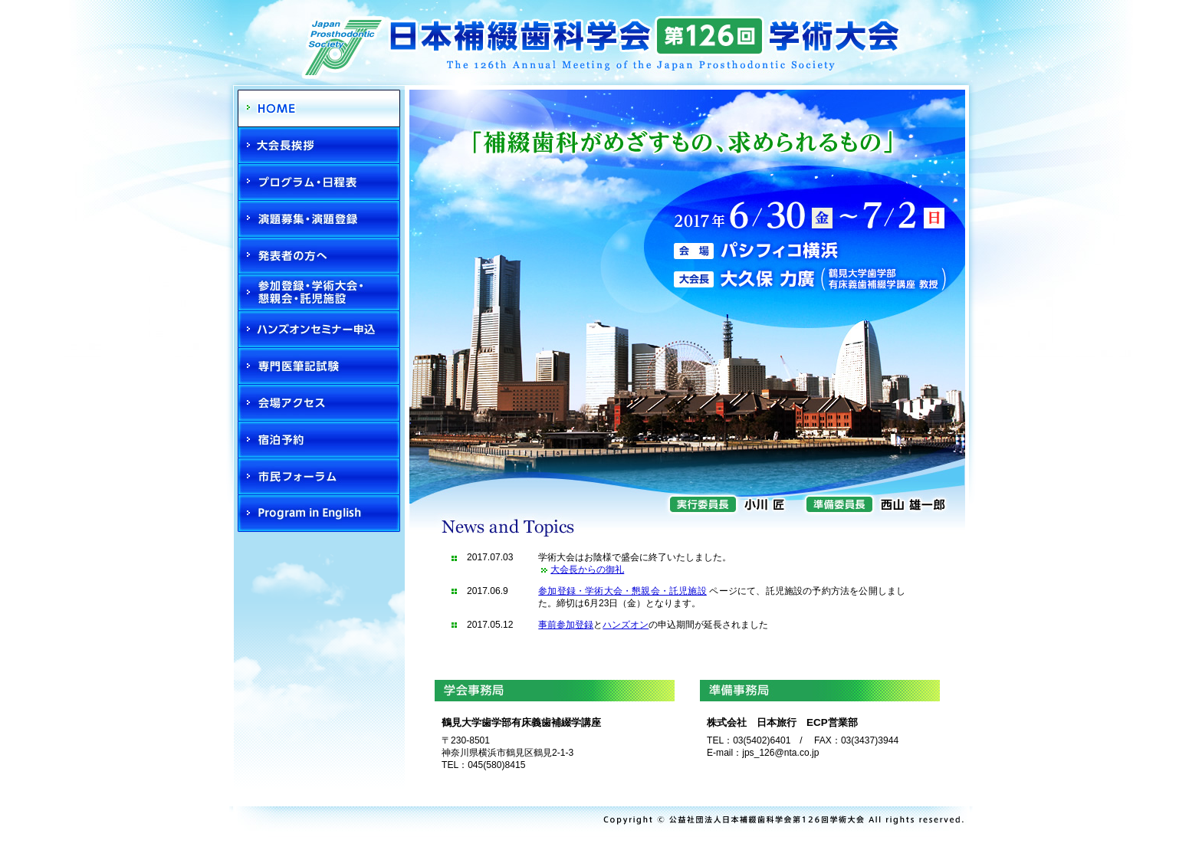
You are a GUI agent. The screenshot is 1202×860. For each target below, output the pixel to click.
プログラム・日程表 (319, 182)
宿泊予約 (319, 440)
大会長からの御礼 (587, 569)
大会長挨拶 (319, 145)
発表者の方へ (319, 256)
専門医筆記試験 (319, 366)
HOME (319, 108)
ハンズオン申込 (319, 329)
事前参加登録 (565, 624)
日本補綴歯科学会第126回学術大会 (601, 37)
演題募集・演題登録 (319, 219)
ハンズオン (626, 624)
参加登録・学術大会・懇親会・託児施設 (319, 292)
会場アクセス (319, 403)
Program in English (319, 513)
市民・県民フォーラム (319, 476)
